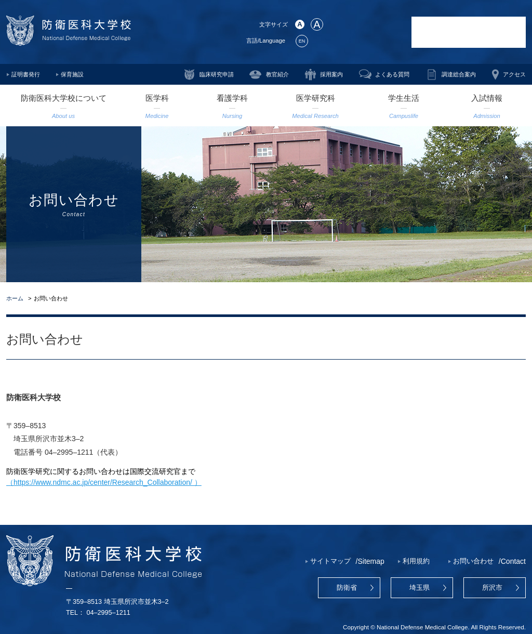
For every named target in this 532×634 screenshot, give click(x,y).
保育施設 (72, 74)
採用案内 (331, 74)
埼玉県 (419, 587)
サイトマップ (330, 561)
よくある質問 (392, 74)
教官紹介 (277, 74)
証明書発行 (25, 74)
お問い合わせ (473, 561)
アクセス (514, 74)
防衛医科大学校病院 (468, 32)
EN (302, 41)
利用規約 (416, 561)
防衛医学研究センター (367, 32)
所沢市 (492, 587)
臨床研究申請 (217, 74)
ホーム (14, 298)
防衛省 (347, 587)
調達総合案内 (459, 74)
